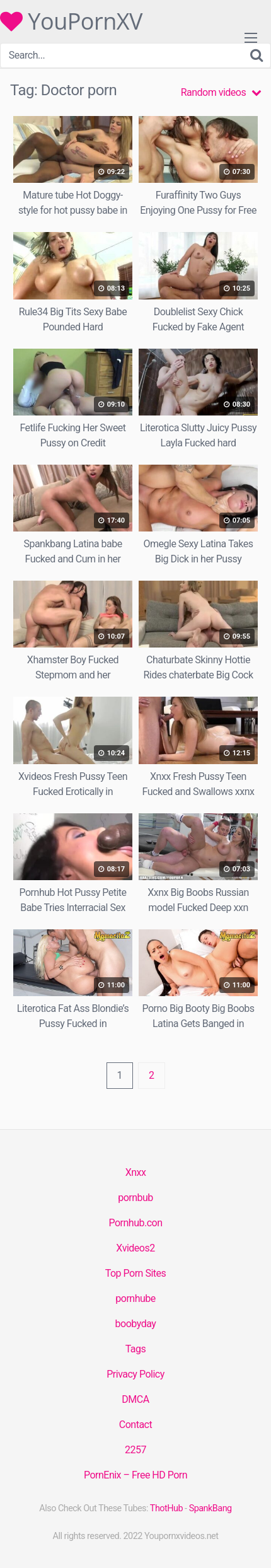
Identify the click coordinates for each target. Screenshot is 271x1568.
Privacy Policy (135, 1374)
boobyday (135, 1324)
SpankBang (210, 1508)
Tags (135, 1349)
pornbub (135, 1198)
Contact (135, 1425)
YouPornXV (71, 21)
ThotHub (166, 1508)
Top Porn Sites (135, 1273)
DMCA (135, 1399)
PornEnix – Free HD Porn (135, 1475)
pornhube (135, 1298)
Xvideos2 (135, 1248)
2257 (135, 1450)
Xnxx (135, 1172)
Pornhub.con (135, 1223)
